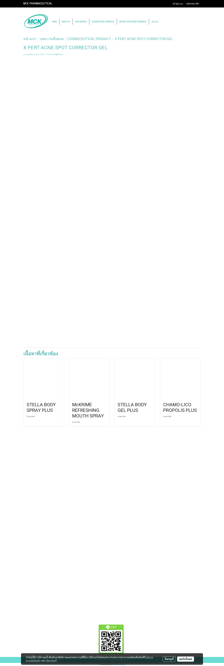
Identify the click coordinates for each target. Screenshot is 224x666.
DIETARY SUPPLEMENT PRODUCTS (133, 21)
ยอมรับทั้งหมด (185, 659)
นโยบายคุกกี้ (51, 660)
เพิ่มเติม (155, 21)
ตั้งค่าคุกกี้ (169, 659)
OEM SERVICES (81, 21)
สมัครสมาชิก (192, 3)
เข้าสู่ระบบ (178, 3)
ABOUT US (66, 21)
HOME (54, 21)
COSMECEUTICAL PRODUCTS (103, 21)
